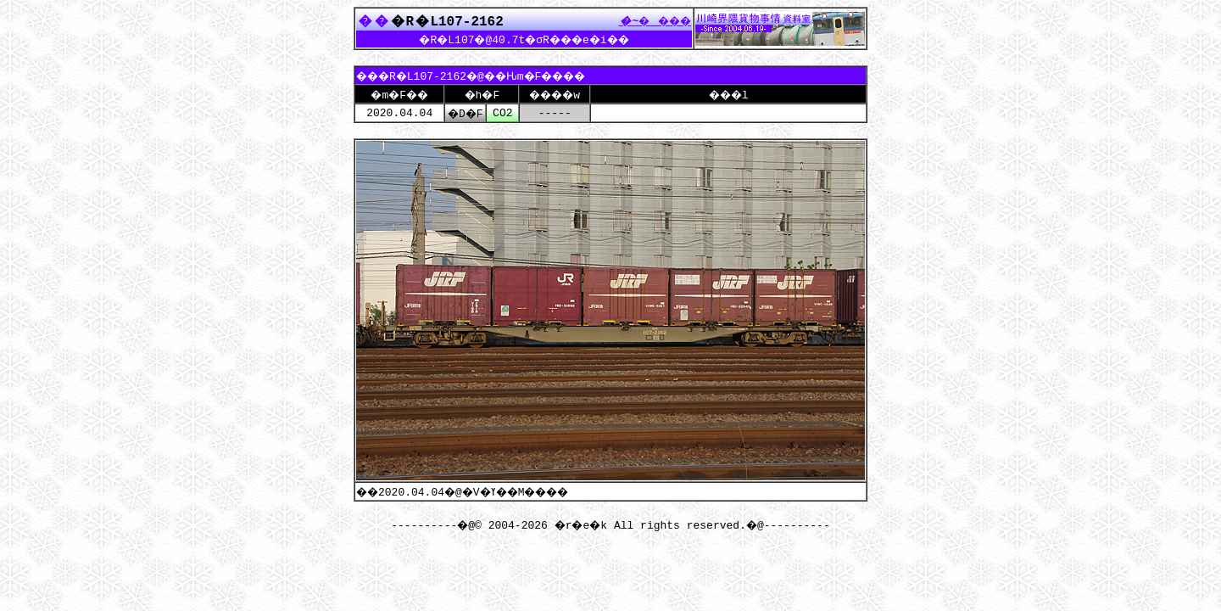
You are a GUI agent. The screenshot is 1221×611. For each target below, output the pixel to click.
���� (650, 20)
